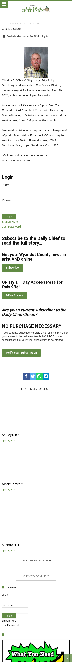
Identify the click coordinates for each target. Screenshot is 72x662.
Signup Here (10, 221)
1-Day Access (14, 295)
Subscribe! (13, 267)
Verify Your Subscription (21, 352)
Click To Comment (36, 576)
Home (5, 23)
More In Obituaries (34, 388)
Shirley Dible (10, 435)
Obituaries (17, 23)
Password (8, 200)
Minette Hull (10, 545)
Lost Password (11, 226)
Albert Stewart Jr (14, 484)
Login (5, 184)
